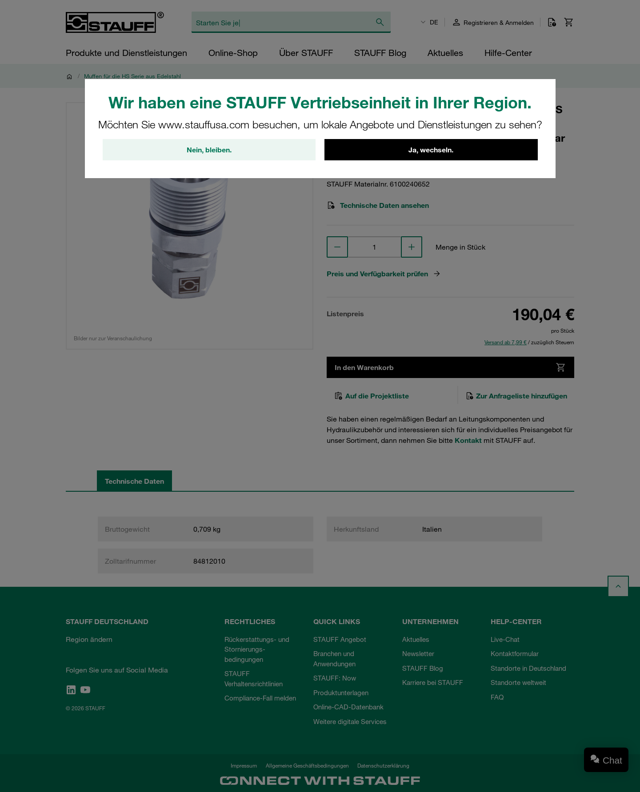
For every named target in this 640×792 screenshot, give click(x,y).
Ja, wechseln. (430, 149)
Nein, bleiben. (209, 149)
